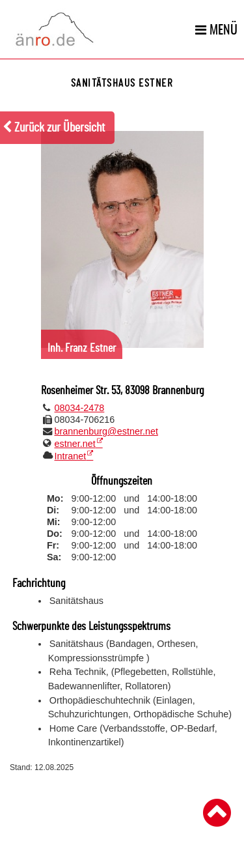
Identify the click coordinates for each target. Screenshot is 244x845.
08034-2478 (80, 408)
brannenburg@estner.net (106, 431)
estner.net (75, 443)
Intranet (71, 456)
